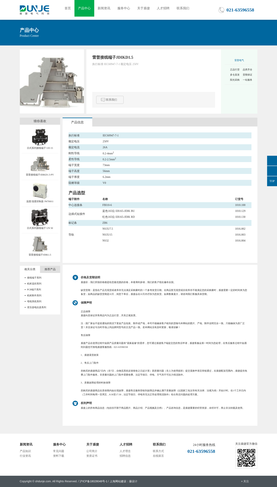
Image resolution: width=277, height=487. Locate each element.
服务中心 (127, 9)
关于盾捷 (147, 9)
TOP (272, 181)
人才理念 (125, 451)
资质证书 (91, 455)
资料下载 (58, 455)
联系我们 (188, 9)
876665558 (272, 161)
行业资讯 (25, 455)
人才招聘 (168, 9)
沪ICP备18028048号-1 (93, 481)
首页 (68, 9)
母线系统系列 (34, 301)
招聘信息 (125, 455)
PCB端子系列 (34, 289)
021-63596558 (240, 9)
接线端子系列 (34, 277)
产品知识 (25, 451)
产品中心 (85, 9)
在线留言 (158, 455)
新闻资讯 (106, 9)
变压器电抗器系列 (36, 307)
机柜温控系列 (34, 283)
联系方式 (158, 451)
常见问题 (58, 451)
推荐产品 (50, 269)
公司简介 (91, 451)
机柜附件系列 (34, 295)
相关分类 (29, 269)
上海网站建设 (118, 481)
